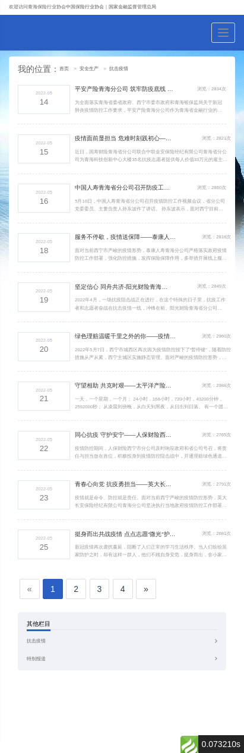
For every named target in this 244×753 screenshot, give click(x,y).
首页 (64, 68)
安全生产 (89, 68)
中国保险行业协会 (85, 7)
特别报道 (36, 658)
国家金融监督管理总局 (132, 7)
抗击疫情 (118, 68)
